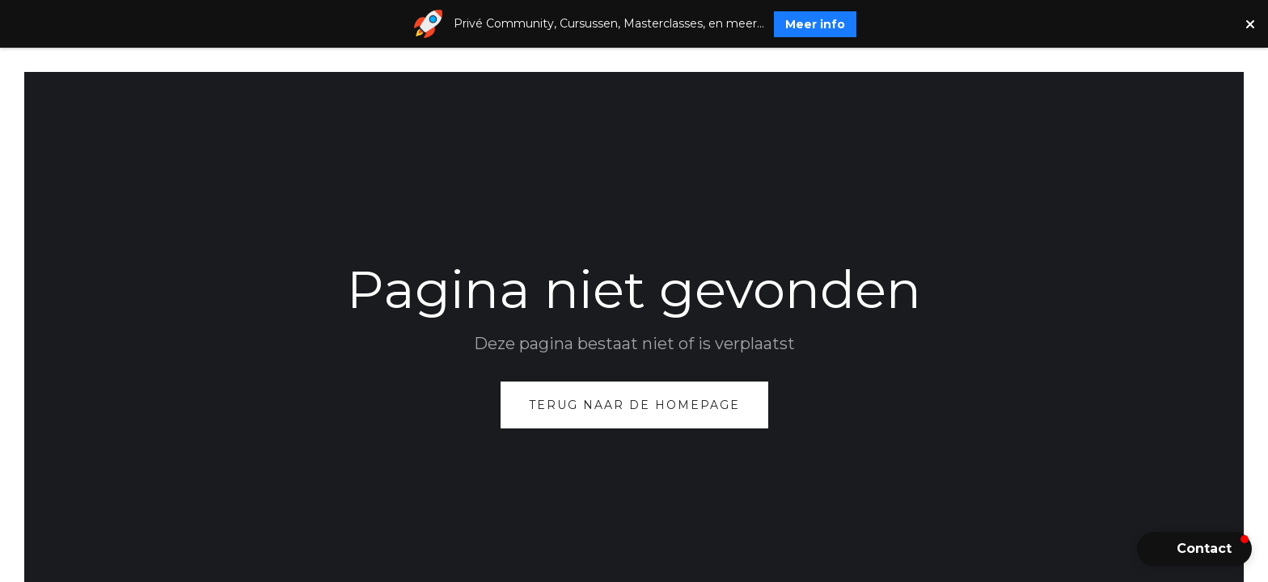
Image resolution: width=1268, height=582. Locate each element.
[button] (1194, 549)
